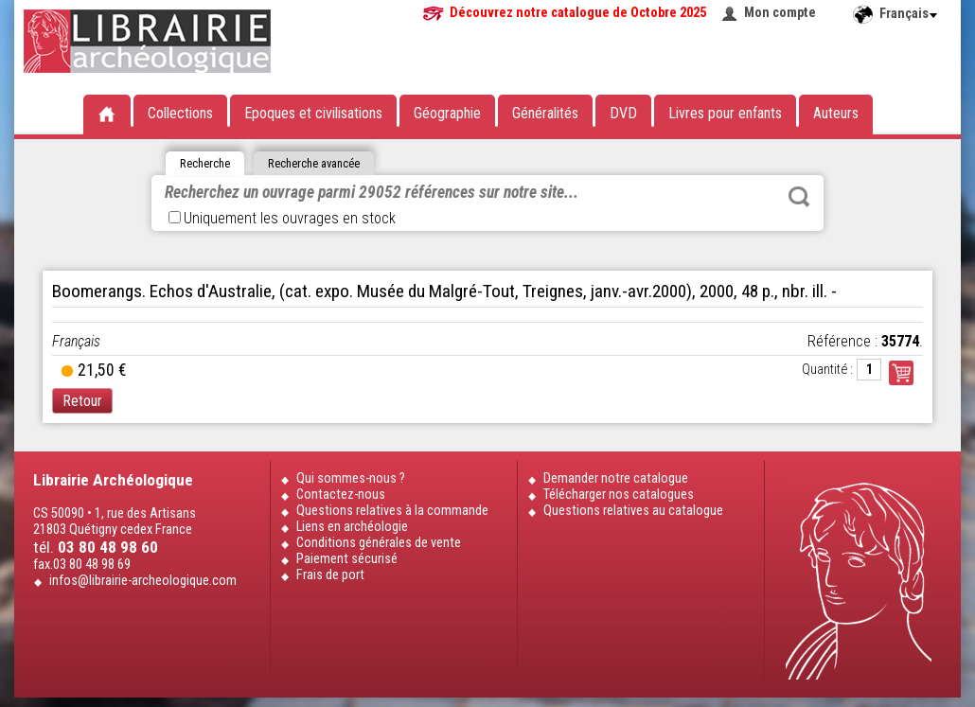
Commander (901, 373)
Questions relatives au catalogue (633, 511)
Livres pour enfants (725, 113)
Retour (82, 401)
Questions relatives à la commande (392, 511)
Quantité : (827, 370)
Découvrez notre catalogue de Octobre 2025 (578, 13)
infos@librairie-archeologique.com (143, 581)
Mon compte (780, 13)
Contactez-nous (340, 494)
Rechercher (799, 197)
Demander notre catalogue (615, 478)
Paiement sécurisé (347, 559)
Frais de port (330, 575)
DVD (623, 113)
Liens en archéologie (352, 527)
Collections (180, 113)
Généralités (545, 113)
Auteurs (836, 113)
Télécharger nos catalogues (618, 494)
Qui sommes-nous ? (350, 478)
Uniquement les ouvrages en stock (282, 218)
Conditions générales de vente (378, 543)
